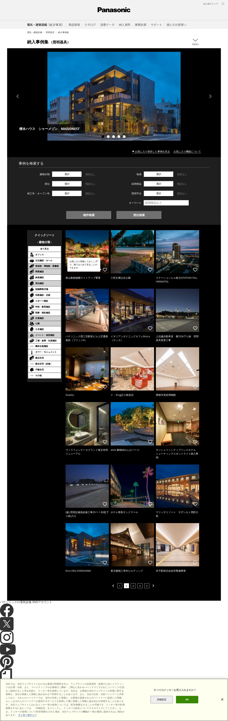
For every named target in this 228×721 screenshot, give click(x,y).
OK (187, 704)
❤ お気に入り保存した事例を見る (151, 151)
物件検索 (89, 215)
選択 (66, 174)
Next (210, 96)
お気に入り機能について (187, 151)
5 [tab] (124, 137)
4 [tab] (119, 137)
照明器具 (50, 32)
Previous (17, 96)
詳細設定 (162, 704)
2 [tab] (108, 137)
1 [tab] (103, 137)
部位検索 (139, 215)
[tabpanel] (114, 96)
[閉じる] (222, 704)
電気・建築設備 (34, 32)
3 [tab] (114, 137)
